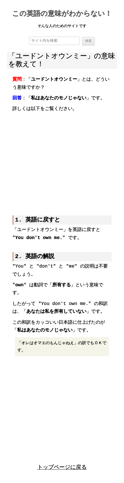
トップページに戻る (62, 467)
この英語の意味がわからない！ (62, 14)
